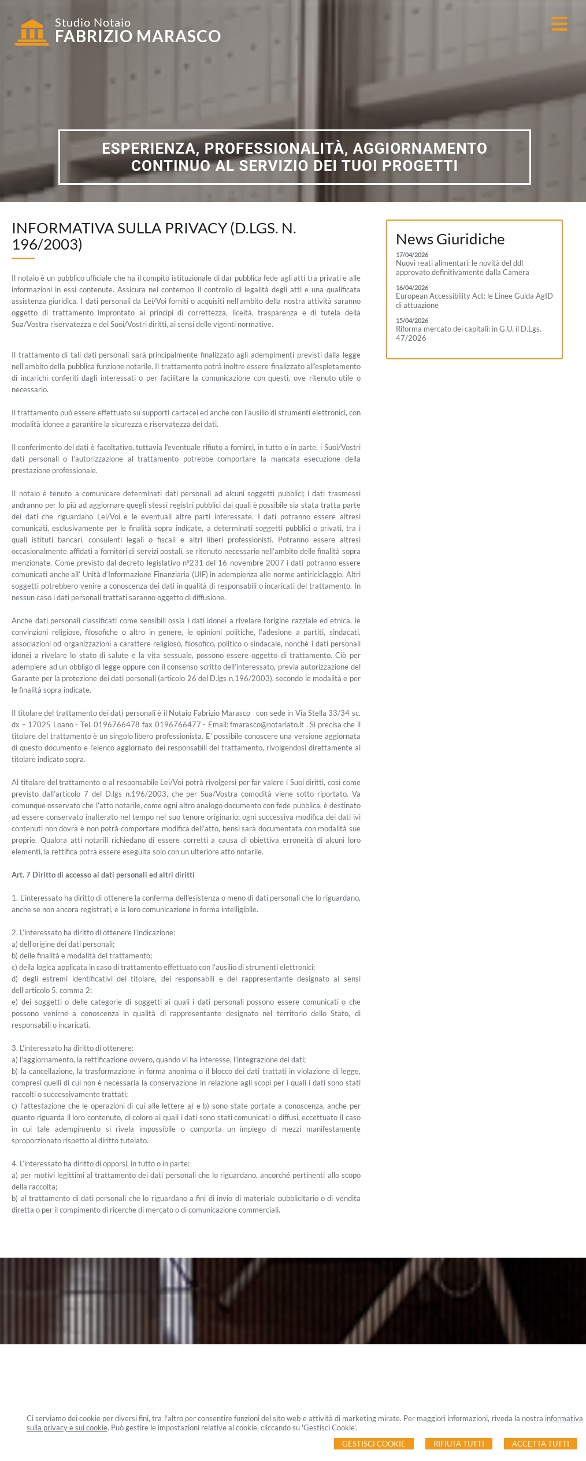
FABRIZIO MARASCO (138, 36)
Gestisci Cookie (374, 1443)
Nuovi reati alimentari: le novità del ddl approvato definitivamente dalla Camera (462, 267)
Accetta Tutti (540, 1443)
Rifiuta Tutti (458, 1443)
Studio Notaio (93, 22)
